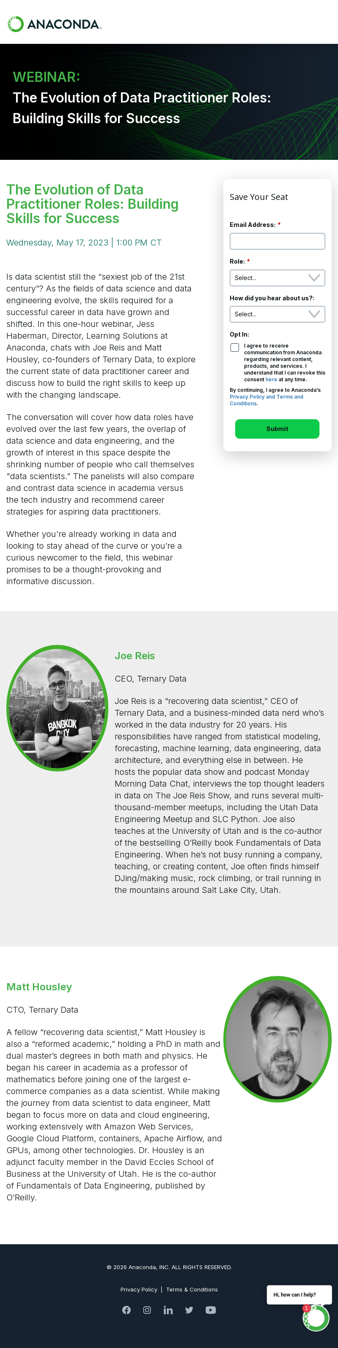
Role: (240, 261)
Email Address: (255, 225)
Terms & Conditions (192, 1289)
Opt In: (239, 334)
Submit (277, 428)
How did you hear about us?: (272, 298)
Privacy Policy (139, 1289)
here (271, 379)
